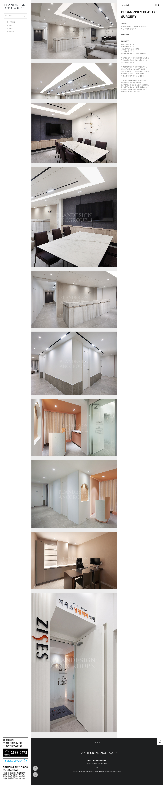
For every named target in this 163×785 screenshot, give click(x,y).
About (10, 25)
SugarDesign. (116, 771)
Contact (10, 32)
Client (10, 28)
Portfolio (11, 22)
